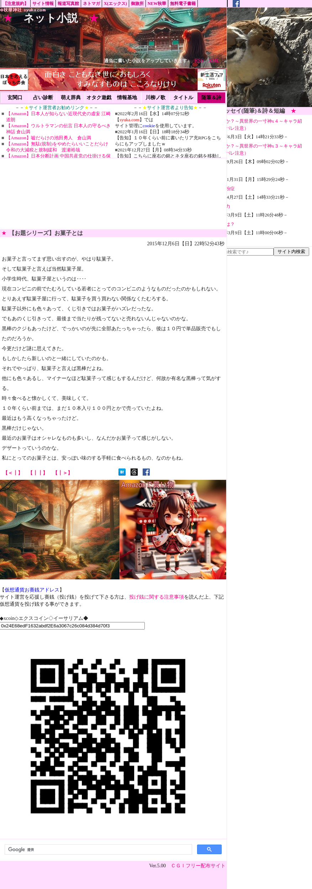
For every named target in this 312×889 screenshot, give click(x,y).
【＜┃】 (13, 473)
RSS (199, 60)
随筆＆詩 (211, 97)
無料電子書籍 (183, 3)
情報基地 (127, 97)
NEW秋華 (157, 3)
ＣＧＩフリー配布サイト (198, 865)
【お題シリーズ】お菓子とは (46, 233)
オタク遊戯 (98, 97)
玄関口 (14, 97)
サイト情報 (43, 3)
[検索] (97, 849)
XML (214, 60)
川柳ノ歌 (155, 97)
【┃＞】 (63, 473)
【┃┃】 (38, 473)
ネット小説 (50, 18)
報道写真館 (68, 3)
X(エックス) (115, 3)
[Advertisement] (252, 57)
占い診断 (43, 97)
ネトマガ (91, 3)
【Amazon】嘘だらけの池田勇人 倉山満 (48, 137)
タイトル (183, 97)
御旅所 (137, 3)
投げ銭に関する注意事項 (156, 597)
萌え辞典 (71, 97)
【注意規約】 (15, 3)
